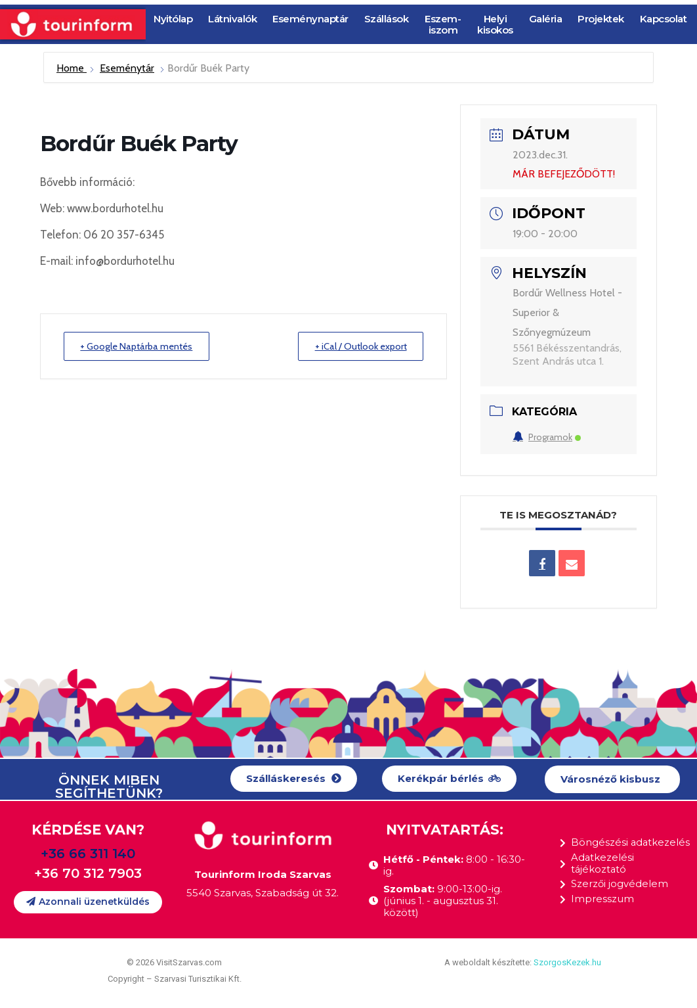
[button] (293, 779)
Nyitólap (173, 18)
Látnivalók (232, 18)
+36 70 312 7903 (88, 873)
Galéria (545, 18)
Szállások (386, 18)
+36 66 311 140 (88, 853)
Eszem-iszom (443, 24)
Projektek (601, 18)
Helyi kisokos (495, 24)
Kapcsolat (663, 18)
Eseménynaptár (310, 18)
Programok (547, 437)
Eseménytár (127, 68)
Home (71, 68)
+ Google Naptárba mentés (141, 346)
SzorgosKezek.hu (567, 962)
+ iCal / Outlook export (356, 346)
